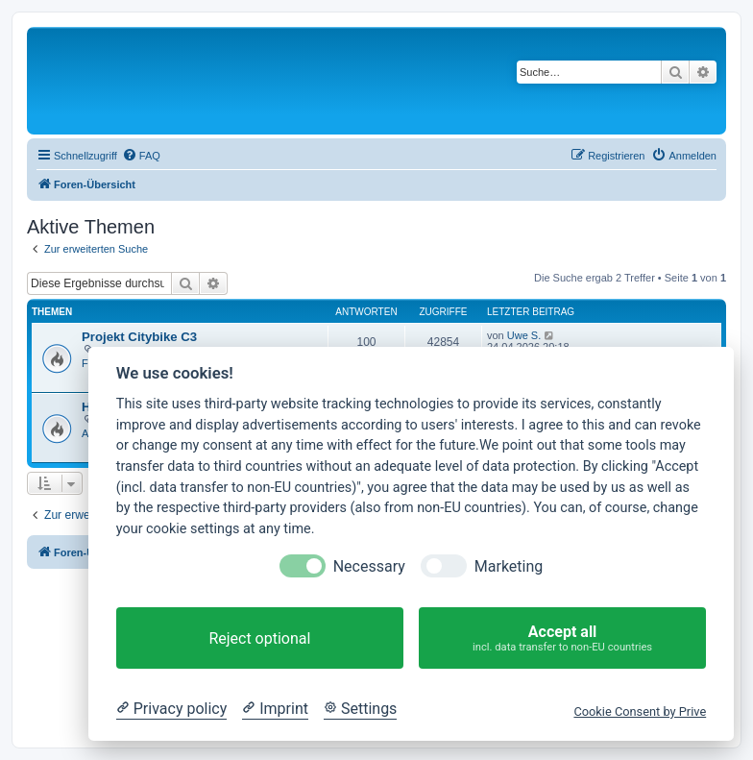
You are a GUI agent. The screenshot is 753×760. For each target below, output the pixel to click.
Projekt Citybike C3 (139, 337)
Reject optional (259, 638)
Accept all (562, 638)
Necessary (369, 566)
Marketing (508, 566)
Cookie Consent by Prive (639, 711)
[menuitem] (141, 155)
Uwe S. (524, 335)
